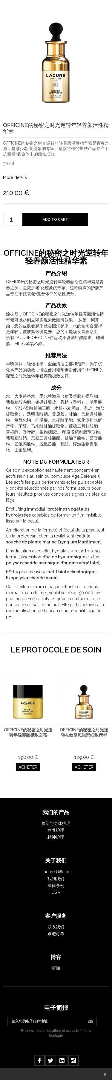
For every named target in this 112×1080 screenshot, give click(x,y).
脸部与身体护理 (55, 823)
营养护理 (55, 830)
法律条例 (55, 885)
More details (15, 177)
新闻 (56, 968)
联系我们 (55, 926)
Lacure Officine (56, 871)
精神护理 (55, 837)
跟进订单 (55, 933)
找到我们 (55, 878)
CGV (56, 892)
